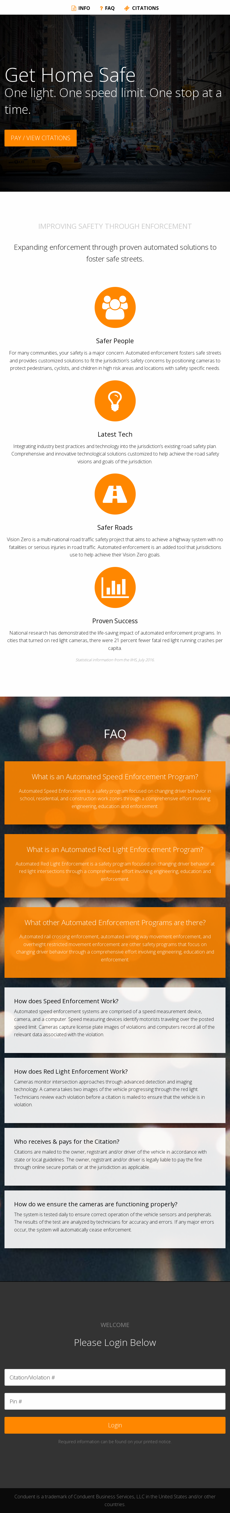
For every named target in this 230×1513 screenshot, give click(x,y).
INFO (81, 8)
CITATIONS (141, 8)
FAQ (107, 8)
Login (115, 1425)
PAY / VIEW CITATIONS (40, 138)
